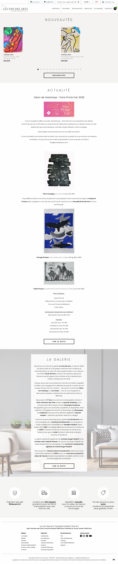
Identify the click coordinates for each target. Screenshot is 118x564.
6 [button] (53, 69)
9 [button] (62, 69)
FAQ (62, 536)
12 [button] (71, 69)
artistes (56, 9)
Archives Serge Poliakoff (28, 545)
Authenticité (44, 536)
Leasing (43, 545)
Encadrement (45, 538)
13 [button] (74, 69)
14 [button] (77, 69)
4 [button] (47, 69)
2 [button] (41, 69)
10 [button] (65, 69)
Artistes (23, 538)
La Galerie (98, 9)
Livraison (43, 540)
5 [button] (50, 69)
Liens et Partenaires (66, 538)
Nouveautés (77, 9)
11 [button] (68, 69)
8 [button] (59, 69)
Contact (109, 9)
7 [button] (56, 69)
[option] (30, 48)
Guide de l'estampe (47, 547)
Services (88, 9)
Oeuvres (23, 540)
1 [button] (38, 69)
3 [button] (44, 69)
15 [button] (80, 69)
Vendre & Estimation (47, 543)
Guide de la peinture (47, 550)
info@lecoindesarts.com (82, 558)
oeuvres (66, 9)
